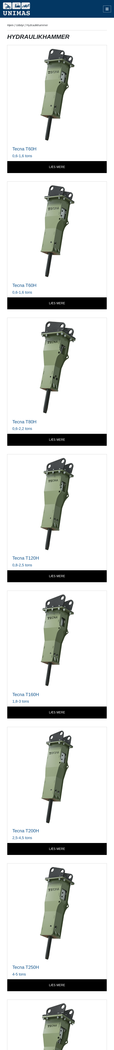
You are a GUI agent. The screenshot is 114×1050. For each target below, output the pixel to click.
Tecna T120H (25, 558)
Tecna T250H (25, 967)
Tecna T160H (25, 694)
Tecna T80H (24, 421)
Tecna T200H (25, 830)
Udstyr (20, 25)
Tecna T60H (24, 148)
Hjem (10, 25)
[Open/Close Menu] (107, 9)
